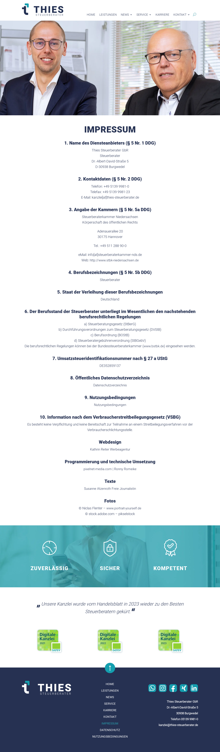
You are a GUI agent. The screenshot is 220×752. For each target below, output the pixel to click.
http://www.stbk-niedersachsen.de (114, 260)
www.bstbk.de (153, 346)
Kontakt (179, 14)
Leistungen (108, 14)
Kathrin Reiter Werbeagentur (110, 449)
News (125, 14)
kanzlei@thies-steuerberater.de (178, 724)
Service (142, 14)
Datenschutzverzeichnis (110, 385)
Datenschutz (110, 729)
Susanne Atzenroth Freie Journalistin (110, 488)
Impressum (110, 722)
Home (91, 14)
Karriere (162, 14)
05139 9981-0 (189, 718)
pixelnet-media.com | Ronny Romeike (110, 468)
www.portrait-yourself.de (124, 507)
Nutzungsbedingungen (110, 404)
